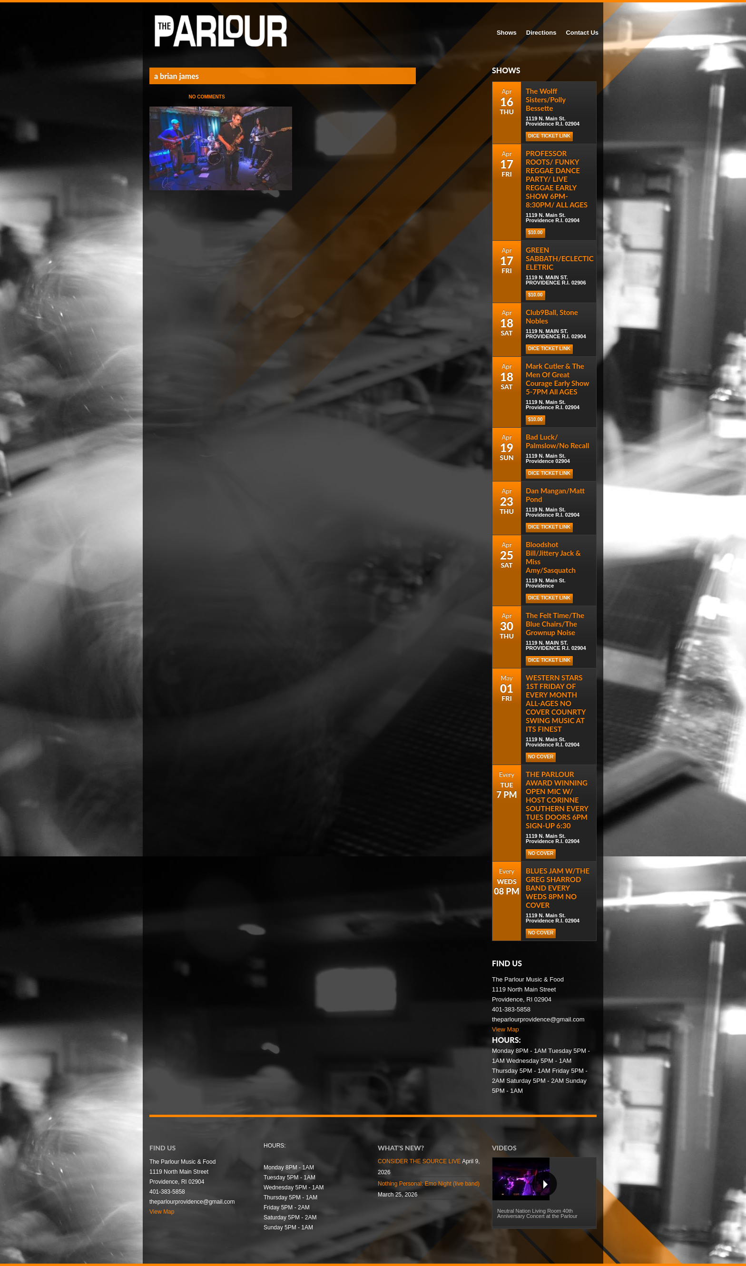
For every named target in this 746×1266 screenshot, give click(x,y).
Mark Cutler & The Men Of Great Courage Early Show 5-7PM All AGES (557, 379)
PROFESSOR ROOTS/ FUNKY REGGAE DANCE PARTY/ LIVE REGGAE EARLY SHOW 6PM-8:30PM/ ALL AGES (557, 179)
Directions (541, 32)
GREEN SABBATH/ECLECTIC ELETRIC (560, 258)
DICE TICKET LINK (549, 348)
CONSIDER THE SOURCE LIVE (419, 1161)
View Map (505, 1029)
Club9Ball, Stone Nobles (552, 316)
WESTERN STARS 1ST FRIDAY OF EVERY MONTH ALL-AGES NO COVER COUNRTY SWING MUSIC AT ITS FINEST (556, 703)
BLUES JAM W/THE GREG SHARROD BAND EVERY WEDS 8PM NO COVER (557, 887)
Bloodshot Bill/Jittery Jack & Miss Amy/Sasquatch (553, 557)
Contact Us (582, 32)
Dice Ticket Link (549, 135)
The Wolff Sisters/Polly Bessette (546, 99)
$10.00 (535, 232)
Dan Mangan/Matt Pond (555, 494)
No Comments (206, 96)
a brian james (176, 75)
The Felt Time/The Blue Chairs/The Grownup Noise (555, 624)
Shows (507, 32)
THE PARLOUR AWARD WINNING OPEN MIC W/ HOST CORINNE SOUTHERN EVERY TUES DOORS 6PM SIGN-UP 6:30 (557, 800)
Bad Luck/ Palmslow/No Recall (557, 441)
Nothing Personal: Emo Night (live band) (429, 1183)
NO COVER (540, 756)
